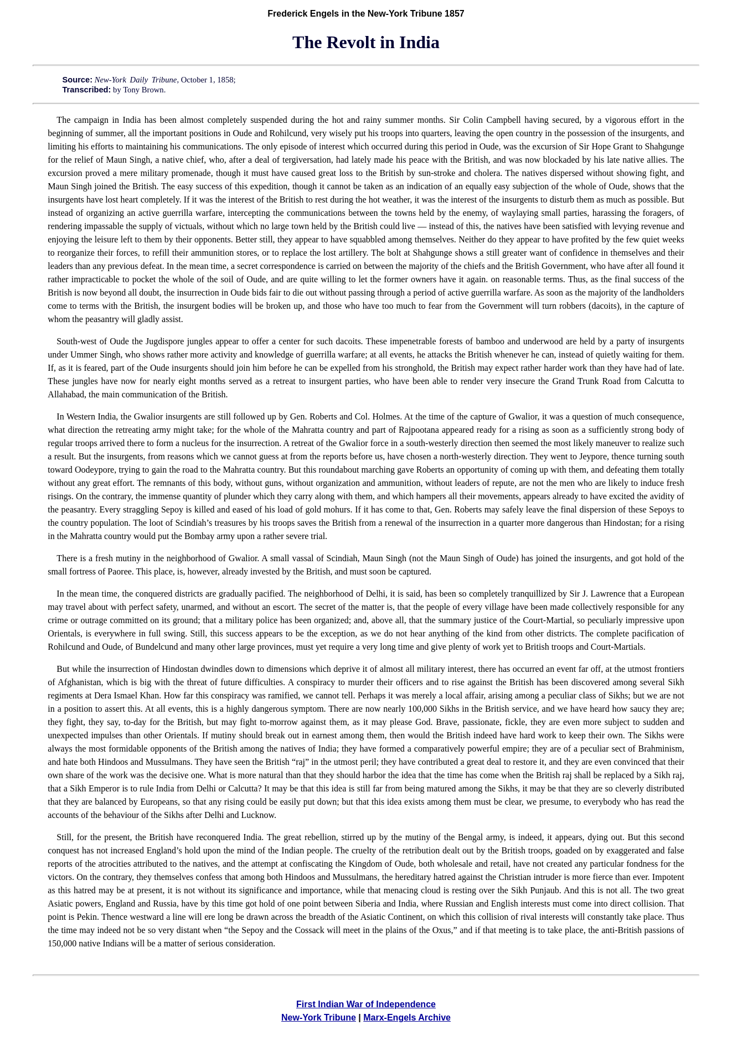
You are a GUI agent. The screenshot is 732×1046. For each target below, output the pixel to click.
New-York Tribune (318, 1017)
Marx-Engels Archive (407, 1017)
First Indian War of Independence (366, 1004)
